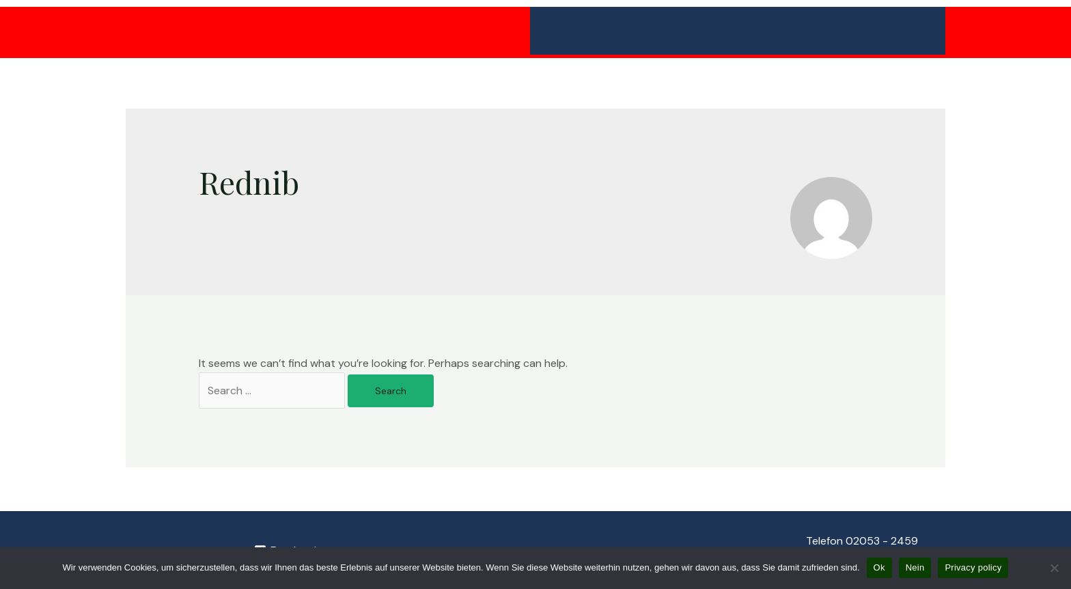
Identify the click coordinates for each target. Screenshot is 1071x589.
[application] (669, 31)
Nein (915, 567)
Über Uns (905, 31)
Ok (879, 567)
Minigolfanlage (634, 31)
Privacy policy (973, 567)
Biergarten (723, 30)
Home (555, 30)
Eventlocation (812, 31)
